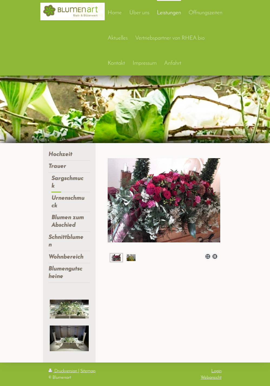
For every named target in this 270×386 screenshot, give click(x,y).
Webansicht (211, 377)
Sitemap (88, 371)
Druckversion (63, 371)
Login (216, 371)
